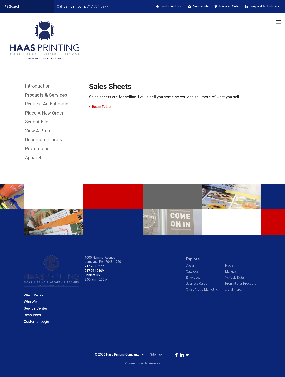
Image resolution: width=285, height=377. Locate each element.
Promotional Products (240, 283)
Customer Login (171, 6)
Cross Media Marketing (202, 289)
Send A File (36, 122)
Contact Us (92, 275)
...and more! (233, 289)
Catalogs (192, 271)
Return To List (101, 107)
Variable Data (234, 277)
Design (190, 265)
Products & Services (46, 95)
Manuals (231, 271)
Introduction (38, 86)
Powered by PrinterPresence (142, 363)
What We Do (33, 295)
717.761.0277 (97, 6)
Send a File (201, 6)
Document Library (43, 139)
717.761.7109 (94, 271)
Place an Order (229, 6)
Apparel (33, 157)
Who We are (33, 302)
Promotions (37, 148)
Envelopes (193, 277)
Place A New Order (44, 113)
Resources (32, 315)
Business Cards (196, 283)
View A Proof (38, 131)
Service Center (35, 308)
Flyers (229, 265)
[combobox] (27, 6)
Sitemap (156, 354)
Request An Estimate (264, 6)
